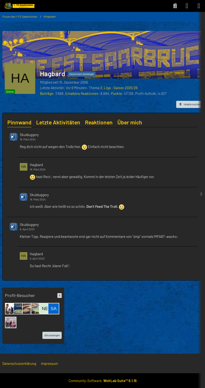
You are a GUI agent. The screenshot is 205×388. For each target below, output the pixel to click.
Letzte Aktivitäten (58, 122)
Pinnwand (19, 122)
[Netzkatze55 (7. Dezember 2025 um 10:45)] (45, 308)
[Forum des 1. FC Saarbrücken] (19, 6)
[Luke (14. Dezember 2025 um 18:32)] (36, 308)
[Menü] (199, 6)
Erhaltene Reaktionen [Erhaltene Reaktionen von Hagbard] (81, 93)
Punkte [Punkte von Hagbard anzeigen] (116, 93)
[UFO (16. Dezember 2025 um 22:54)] (19, 308)
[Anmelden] (187, 6)
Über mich (129, 122)
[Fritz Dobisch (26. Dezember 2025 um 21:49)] (10, 308)
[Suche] (175, 6)
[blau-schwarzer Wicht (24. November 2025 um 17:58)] (10, 322)
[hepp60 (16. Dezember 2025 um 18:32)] (28, 308)
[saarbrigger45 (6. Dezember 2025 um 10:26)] (53, 308)
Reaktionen (99, 122)
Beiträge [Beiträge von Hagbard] (46, 93)
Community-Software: (103, 380)
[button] (189, 104)
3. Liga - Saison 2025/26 (119, 88)
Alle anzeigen (52, 335)
